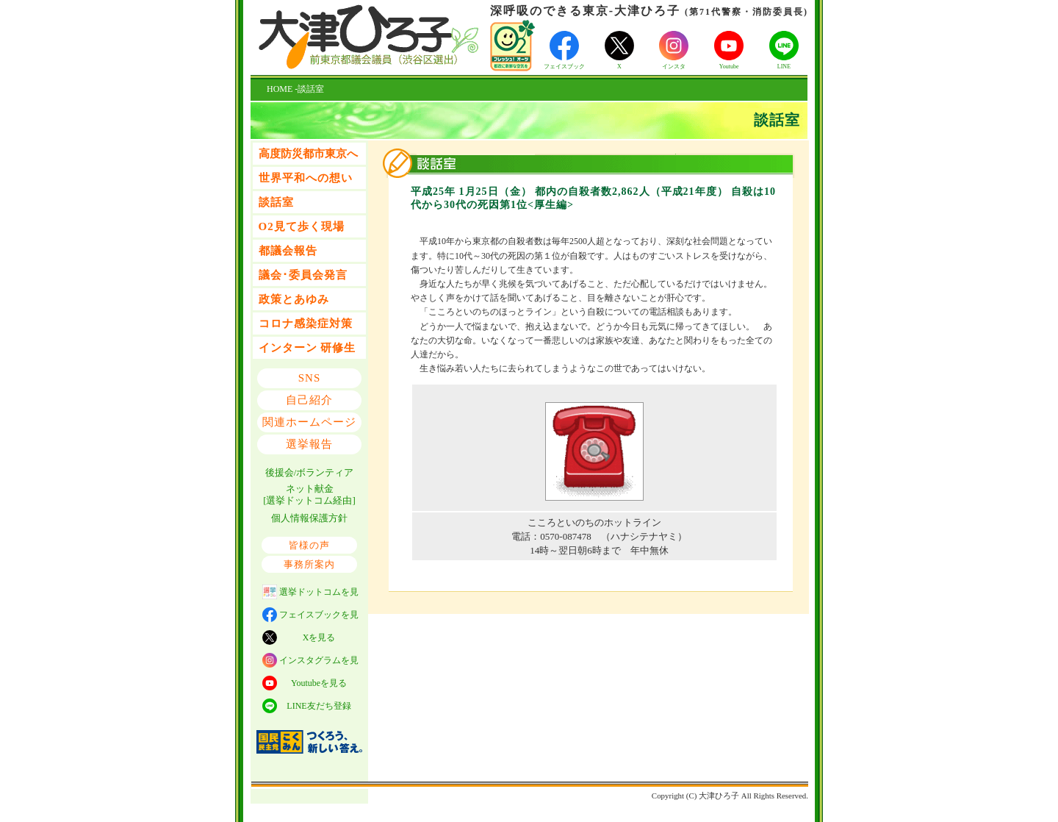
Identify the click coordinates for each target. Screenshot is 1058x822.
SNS (309, 378)
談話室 (276, 202)
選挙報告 (309, 444)
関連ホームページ (309, 422)
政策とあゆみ (294, 299)
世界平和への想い (306, 178)
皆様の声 (309, 545)
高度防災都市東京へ (308, 154)
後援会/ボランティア (309, 472)
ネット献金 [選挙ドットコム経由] (309, 494)
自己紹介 (309, 400)
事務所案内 (309, 564)
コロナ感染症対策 (306, 323)
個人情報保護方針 (309, 517)
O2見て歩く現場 (302, 226)
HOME (279, 89)
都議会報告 (288, 251)
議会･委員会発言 (303, 275)
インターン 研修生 (307, 348)
